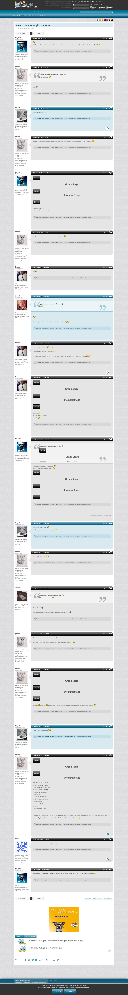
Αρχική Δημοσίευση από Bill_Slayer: (53, 75)
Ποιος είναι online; (55, 983)
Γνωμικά (32, 12)
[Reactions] (108, 128)
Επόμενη (38, 33)
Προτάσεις (41, 12)
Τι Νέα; (24, 12)
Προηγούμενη (21, 33)
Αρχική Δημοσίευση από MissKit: (52, 595)
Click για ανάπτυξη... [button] (72, 462)
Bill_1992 (20, 28)
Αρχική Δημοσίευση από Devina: (51, 304)
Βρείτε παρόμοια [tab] (30, 936)
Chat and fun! (27, 5)
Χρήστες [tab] (19, 936)
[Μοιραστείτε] (106, 38)
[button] (96, 12)
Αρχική (17, 12)
